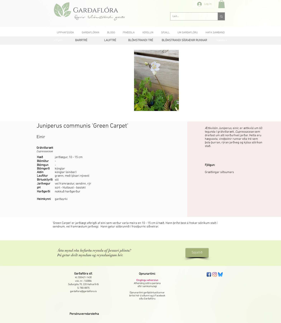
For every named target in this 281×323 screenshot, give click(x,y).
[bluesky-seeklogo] (220, 274)
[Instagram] (214, 274)
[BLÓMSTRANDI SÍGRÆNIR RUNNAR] (184, 40)
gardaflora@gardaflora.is (83, 291)
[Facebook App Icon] (209, 274)
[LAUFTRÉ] (110, 40)
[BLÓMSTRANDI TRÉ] (140, 40)
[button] (221, 4)
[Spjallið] (197, 252)
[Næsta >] (221, 40)
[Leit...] (191, 16)
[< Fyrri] (58, 40)
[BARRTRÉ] (81, 40)
